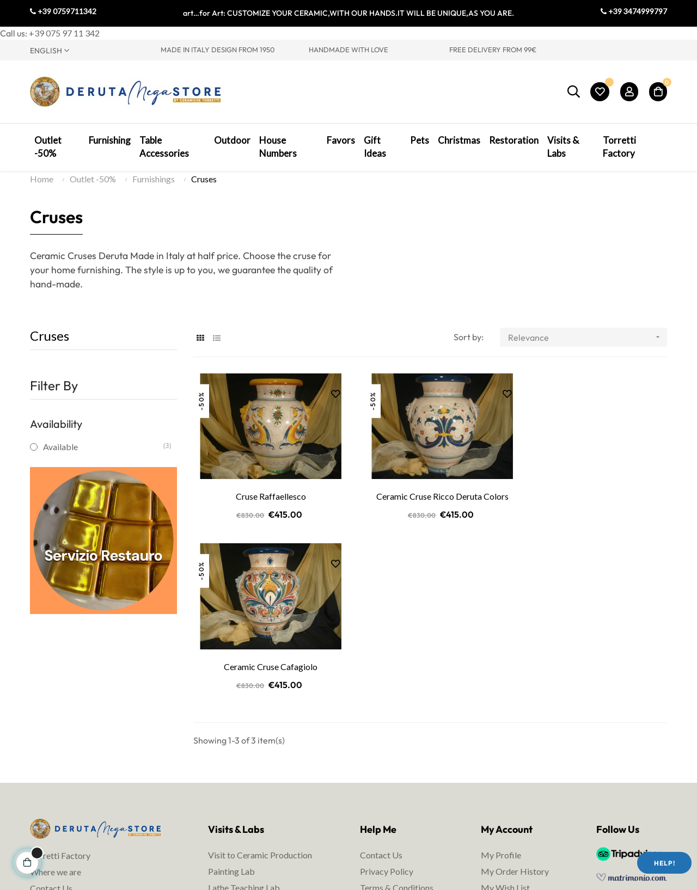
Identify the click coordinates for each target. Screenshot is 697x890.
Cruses (49, 341)
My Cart (496, 757)
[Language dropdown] (87, 50)
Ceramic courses (239, 757)
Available (103, 452)
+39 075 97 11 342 (64, 33)
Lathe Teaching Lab (244, 741)
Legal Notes (382, 757)
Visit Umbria (54, 758)
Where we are (55, 726)
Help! (664, 863)
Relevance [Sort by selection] (588, 343)
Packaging (380, 790)
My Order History (515, 725)
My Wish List (505, 741)
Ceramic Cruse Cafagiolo (593, 497)
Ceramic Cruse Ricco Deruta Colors (430, 497)
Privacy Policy (386, 725)
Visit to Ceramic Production (260, 708)
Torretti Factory (60, 709)
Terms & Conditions (396, 741)
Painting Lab (231, 725)
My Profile (501, 708)
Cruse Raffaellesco (266, 497)
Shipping (376, 774)
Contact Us (51, 742)
